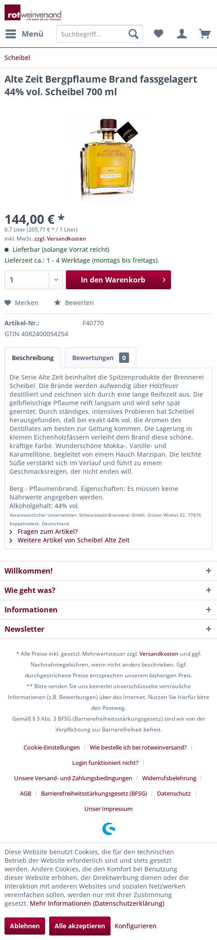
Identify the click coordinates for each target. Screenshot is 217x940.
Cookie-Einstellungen (51, 747)
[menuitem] (24, 34)
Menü (24, 33)
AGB (25, 793)
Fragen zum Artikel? (43, 531)
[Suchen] (133, 34)
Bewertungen (100, 357)
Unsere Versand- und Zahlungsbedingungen (73, 778)
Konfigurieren (136, 925)
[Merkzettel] (158, 34)
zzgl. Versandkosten (60, 238)
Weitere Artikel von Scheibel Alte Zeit (69, 540)
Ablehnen (25, 925)
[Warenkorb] (203, 34)
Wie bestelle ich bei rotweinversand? (138, 747)
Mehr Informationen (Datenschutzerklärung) (97, 903)
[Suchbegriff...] (99, 34)
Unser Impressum (108, 809)
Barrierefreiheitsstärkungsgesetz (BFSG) (94, 793)
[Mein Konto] (180, 34)
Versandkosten (159, 654)
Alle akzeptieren (80, 925)
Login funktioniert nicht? (105, 763)
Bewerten (74, 302)
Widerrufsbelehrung (169, 778)
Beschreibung (33, 357)
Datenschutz (174, 793)
